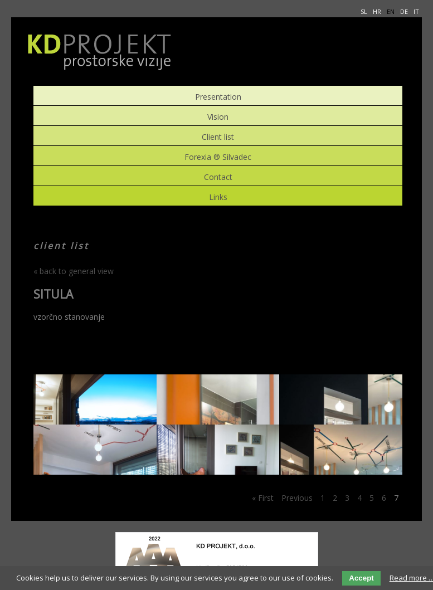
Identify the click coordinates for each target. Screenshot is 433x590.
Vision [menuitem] (217, 115)
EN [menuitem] (391, 11)
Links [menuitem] (218, 196)
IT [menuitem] (416, 11)
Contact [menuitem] (218, 176)
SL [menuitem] (364, 11)
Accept (361, 578)
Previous (297, 498)
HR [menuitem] (377, 11)
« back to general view (73, 271)
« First (263, 498)
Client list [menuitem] (218, 135)
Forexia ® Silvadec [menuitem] (217, 156)
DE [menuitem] (404, 11)
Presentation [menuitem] (218, 95)
